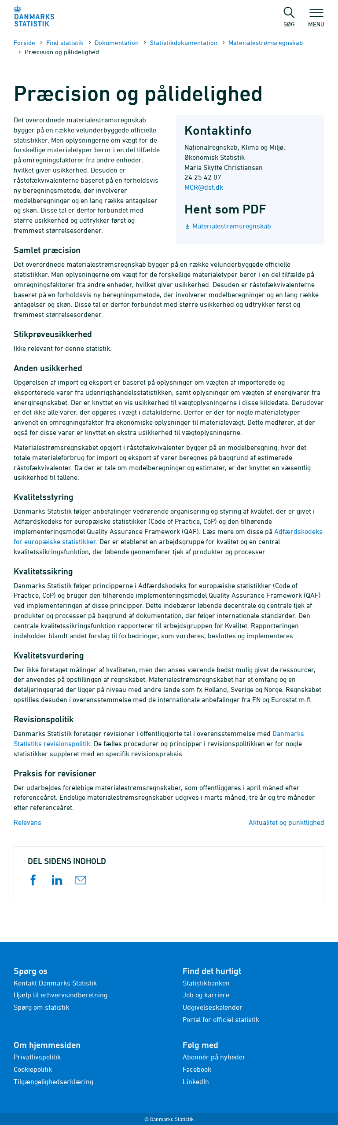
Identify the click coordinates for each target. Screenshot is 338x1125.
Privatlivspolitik (37, 1057)
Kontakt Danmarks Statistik (55, 983)
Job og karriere (206, 995)
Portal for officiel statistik (221, 1019)
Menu (316, 19)
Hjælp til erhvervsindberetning (60, 995)
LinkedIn (196, 1081)
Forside (24, 42)
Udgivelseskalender (212, 1007)
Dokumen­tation (117, 42)
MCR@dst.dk (203, 187)
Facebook (197, 1069)
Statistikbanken (206, 983)
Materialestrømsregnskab (265, 42)
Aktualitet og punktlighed (286, 822)
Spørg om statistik (41, 1007)
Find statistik (65, 42)
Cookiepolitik (33, 1069)
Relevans (27, 822)
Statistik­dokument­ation (183, 42)
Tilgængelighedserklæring (53, 1081)
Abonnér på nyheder (214, 1057)
